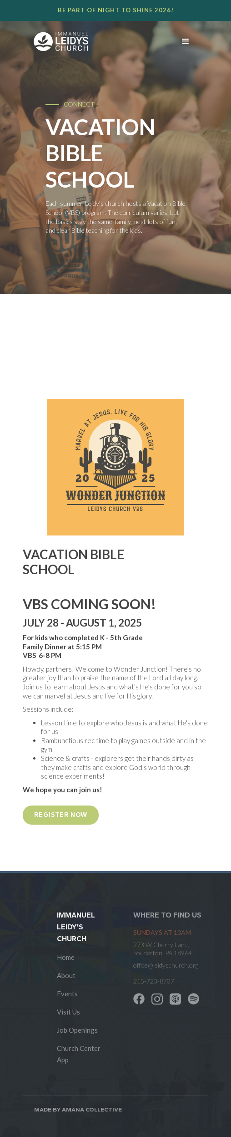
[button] (185, 41)
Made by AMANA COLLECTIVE (78, 1109)
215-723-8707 (153, 981)
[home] (102, 41)
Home (66, 957)
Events (67, 993)
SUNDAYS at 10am (162, 932)
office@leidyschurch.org (165, 965)
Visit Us (68, 1012)
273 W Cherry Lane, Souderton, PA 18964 (162, 949)
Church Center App (78, 1054)
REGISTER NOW (60, 815)
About (66, 975)
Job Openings (77, 1030)
